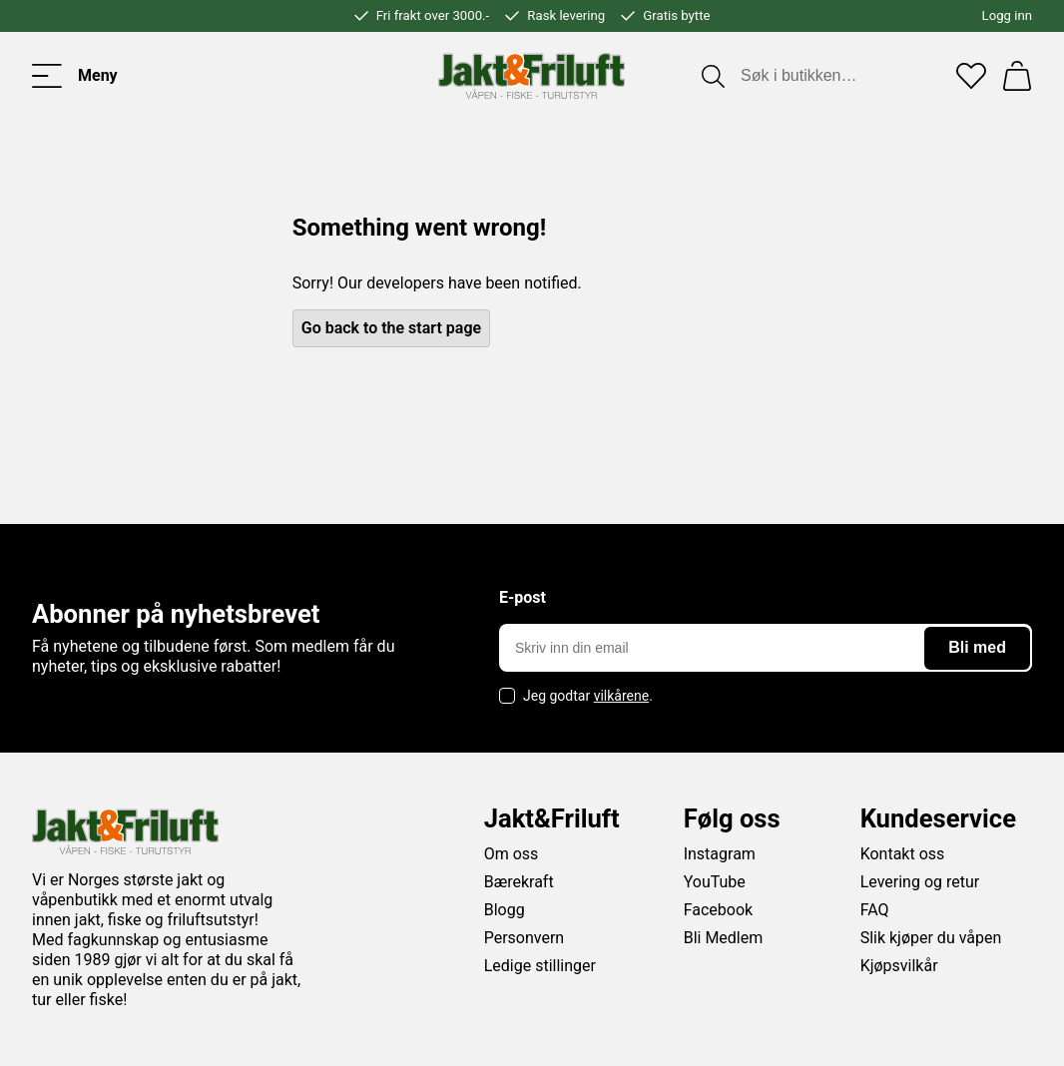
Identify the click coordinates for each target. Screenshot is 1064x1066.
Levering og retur (920, 881)
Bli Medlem (724, 937)
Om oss (511, 853)
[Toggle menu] (75, 76)
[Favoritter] (971, 76)
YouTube (715, 881)
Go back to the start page (391, 327)
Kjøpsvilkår (899, 965)
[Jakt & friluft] (531, 76)
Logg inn (1007, 15)
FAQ (874, 909)
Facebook (718, 909)
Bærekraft (519, 881)
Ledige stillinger (540, 965)
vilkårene (622, 696)
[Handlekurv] (1017, 76)
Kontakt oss (902, 853)
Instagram (720, 853)
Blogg (504, 909)
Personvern (524, 937)
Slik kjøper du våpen (931, 937)
